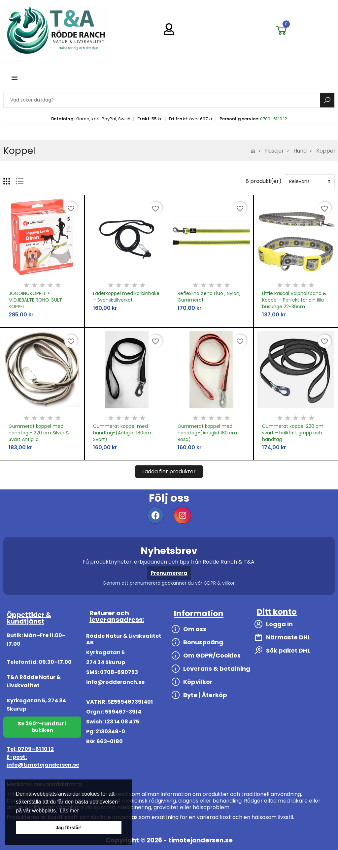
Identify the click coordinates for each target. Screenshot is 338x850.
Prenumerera (169, 573)
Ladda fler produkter (169, 471)
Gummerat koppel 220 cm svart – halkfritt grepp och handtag (292, 433)
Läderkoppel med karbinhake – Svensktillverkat (126, 296)
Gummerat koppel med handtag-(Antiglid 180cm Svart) (122, 433)
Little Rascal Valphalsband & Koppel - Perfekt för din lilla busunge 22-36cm (294, 300)
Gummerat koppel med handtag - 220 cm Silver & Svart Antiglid (39, 433)
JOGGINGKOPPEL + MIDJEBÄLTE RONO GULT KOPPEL (35, 300)
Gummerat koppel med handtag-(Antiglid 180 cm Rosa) (207, 433)
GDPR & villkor (219, 583)
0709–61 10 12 (273, 119)
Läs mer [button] (69, 810)
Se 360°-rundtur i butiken (42, 727)
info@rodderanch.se (115, 682)
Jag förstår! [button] (68, 827)
